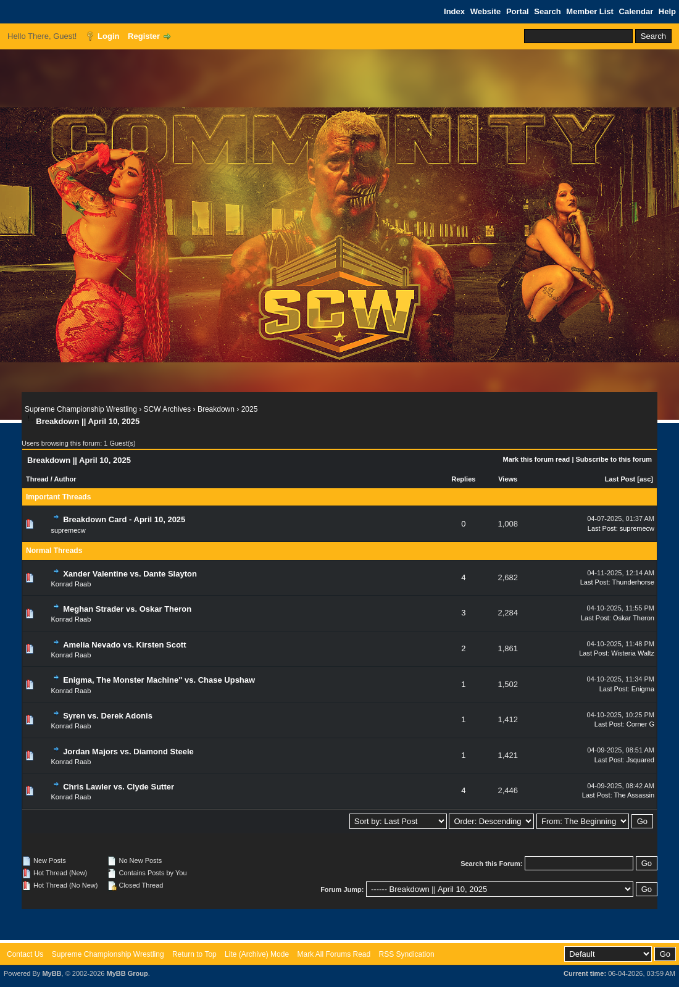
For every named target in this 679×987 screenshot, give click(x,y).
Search (547, 11)
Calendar (636, 11)
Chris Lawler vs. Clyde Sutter (118, 786)
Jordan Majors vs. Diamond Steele (128, 751)
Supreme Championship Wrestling (81, 409)
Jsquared (640, 760)
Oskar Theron (633, 618)
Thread (37, 479)
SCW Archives (167, 409)
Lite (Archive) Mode (257, 954)
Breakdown (216, 409)
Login (108, 36)
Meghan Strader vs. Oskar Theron (127, 609)
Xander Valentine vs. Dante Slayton (130, 573)
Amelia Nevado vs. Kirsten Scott (124, 644)
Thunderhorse (633, 582)
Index (454, 11)
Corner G (640, 724)
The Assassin (634, 795)
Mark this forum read (536, 459)
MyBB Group (127, 973)
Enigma (642, 689)
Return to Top (194, 954)
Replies (463, 479)
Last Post (620, 479)
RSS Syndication (407, 954)
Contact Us (25, 954)
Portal (517, 11)
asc (645, 479)
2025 (249, 409)
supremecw (68, 530)
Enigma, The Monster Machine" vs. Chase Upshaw (159, 680)
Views (507, 479)
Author (65, 479)
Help (667, 11)
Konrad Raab (71, 584)
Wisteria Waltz (632, 653)
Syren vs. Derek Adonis (107, 715)
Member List (590, 11)
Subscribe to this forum (614, 459)
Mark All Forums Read (333, 954)
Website (485, 11)
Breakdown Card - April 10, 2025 (124, 519)
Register (144, 36)
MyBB (51, 973)
